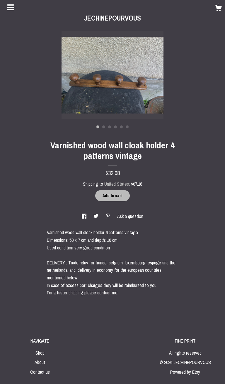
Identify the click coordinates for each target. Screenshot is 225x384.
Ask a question (130, 216)
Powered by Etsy (185, 372)
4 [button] (115, 126)
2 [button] (103, 126)
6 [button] (127, 126)
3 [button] (109, 126)
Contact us (40, 372)
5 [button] (121, 126)
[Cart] (218, 8)
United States (116, 184)
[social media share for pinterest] (108, 216)
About (40, 362)
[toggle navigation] (10, 7)
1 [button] (97, 126)
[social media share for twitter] (96, 216)
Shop (40, 353)
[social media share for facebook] (85, 216)
